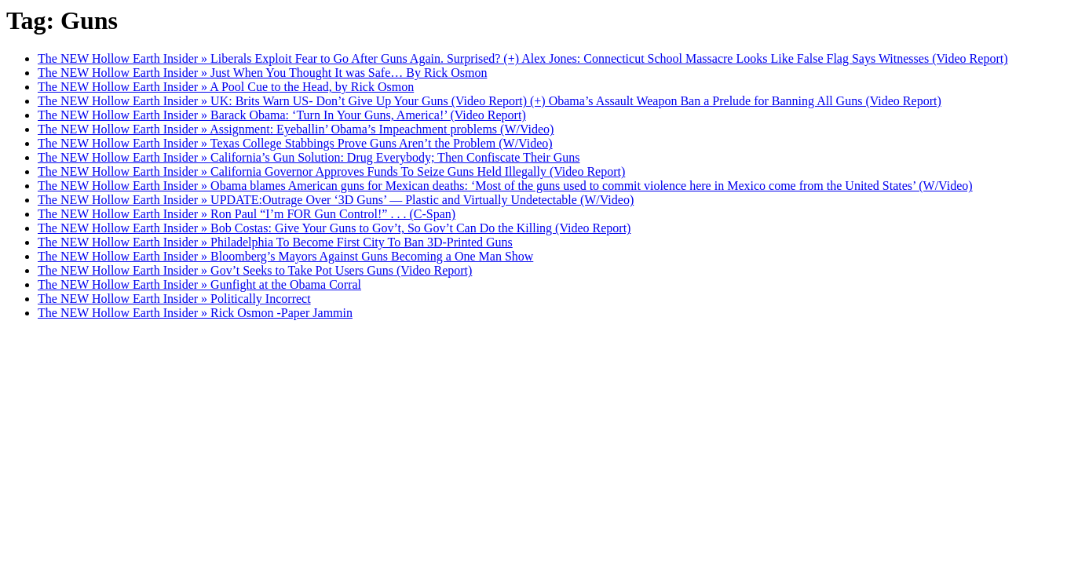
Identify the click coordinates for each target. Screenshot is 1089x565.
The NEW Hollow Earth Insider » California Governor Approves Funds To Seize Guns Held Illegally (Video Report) (331, 171)
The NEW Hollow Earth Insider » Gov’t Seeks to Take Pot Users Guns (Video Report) (255, 270)
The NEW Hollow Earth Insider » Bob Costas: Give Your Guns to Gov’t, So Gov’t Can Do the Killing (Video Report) (334, 228)
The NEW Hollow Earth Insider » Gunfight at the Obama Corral (199, 284)
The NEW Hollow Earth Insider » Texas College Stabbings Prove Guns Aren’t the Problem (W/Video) (295, 143)
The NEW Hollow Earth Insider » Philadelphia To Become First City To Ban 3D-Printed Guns (275, 242)
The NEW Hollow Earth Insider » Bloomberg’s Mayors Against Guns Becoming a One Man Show (285, 256)
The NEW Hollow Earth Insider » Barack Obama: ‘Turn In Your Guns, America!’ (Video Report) (282, 115)
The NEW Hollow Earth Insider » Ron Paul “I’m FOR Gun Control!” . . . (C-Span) (246, 214)
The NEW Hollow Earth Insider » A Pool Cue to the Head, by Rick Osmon (226, 86)
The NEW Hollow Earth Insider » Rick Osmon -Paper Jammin (195, 312)
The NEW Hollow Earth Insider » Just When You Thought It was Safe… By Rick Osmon (262, 72)
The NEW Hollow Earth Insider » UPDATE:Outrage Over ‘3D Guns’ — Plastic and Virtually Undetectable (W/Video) (336, 199)
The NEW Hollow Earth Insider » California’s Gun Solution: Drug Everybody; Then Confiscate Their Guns (309, 157)
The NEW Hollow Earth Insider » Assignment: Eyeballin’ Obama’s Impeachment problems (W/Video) (296, 129)
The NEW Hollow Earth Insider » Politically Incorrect (174, 298)
